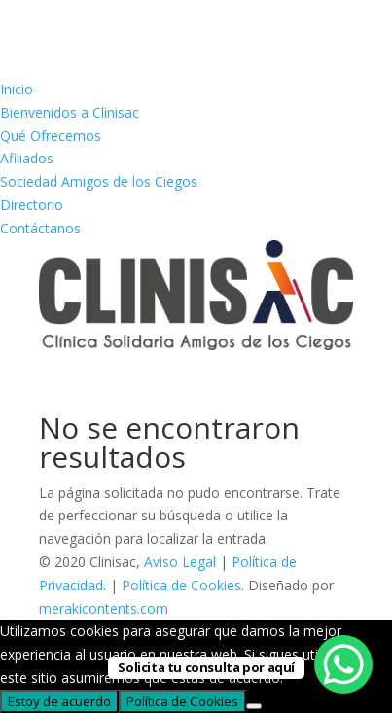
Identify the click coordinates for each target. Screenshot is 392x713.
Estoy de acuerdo (59, 701)
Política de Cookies (181, 585)
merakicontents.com (103, 608)
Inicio (16, 89)
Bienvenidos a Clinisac (69, 112)
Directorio (31, 205)
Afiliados (26, 158)
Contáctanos (40, 228)
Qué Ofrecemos (50, 135)
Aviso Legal (180, 562)
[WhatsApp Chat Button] (343, 664)
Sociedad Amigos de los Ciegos (98, 181)
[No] (254, 706)
